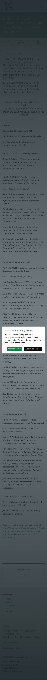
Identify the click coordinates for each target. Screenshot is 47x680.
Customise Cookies (33, 349)
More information (17, 343)
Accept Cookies (14, 349)
